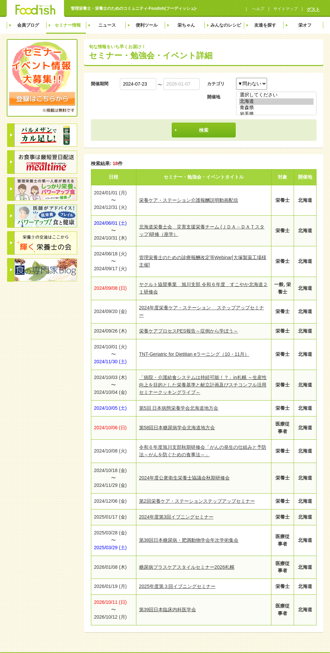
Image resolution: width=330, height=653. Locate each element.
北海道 (276, 101)
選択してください (276, 95)
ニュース (107, 25)
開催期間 (99, 83)
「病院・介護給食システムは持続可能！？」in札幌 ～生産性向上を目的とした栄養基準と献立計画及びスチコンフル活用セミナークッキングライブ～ (203, 385)
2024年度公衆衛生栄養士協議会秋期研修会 (184, 477)
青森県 (276, 108)
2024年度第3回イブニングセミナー (176, 517)
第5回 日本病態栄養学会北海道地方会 (179, 408)
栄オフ (304, 25)
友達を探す (265, 25)
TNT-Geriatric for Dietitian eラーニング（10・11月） (194, 354)
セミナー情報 (68, 25)
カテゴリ (216, 83)
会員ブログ (28, 25)
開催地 (213, 96)
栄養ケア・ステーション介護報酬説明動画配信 (188, 200)
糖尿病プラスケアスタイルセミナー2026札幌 (186, 567)
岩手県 (276, 114)
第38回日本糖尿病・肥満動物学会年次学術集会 (189, 540)
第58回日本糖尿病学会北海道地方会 (177, 427)
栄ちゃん (186, 25)
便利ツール (147, 25)
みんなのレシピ (225, 25)
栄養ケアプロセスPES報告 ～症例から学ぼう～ (188, 331)
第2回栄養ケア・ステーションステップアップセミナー (197, 501)
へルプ (257, 8)
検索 (203, 130)
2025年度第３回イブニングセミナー (177, 586)
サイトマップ (285, 8)
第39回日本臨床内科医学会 (167, 609)
